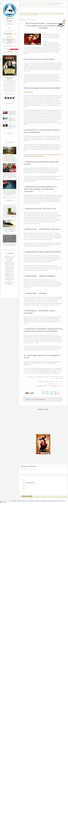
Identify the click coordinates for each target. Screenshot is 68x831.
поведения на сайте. (46, 388)
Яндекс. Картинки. (59, 386)
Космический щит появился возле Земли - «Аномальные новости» (10, 294)
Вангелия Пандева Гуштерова (9, 128)
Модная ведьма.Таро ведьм (29, 468)
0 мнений (32, 19)
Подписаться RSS (9, 75)
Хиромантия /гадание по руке (10, 46)
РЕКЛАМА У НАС (9, 78)
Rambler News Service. (58, 384)
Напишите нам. (59, 388)
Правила (9, 69)
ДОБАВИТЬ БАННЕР (27, 498)
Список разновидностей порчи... (10, 52)
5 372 (37, 19)
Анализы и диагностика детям (12, 169)
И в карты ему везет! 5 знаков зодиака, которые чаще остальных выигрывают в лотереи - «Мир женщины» (9, 224)
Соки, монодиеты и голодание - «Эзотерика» (9, 266)
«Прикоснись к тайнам (5, 503)
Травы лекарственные (24, 13)
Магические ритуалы (34, 13)
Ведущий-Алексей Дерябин (54, 13)
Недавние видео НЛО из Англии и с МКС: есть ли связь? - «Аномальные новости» (9, 279)
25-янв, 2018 (26, 19)
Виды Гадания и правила (10, 49)
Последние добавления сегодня (9, 72)
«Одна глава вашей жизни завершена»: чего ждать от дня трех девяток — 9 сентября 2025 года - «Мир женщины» (9, 241)
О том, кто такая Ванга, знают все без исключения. (9, 144)
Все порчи (62, 13)
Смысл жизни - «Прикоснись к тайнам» (12, 162)
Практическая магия (10, 55)
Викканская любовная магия (10, 58)
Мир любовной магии (43, 13)
